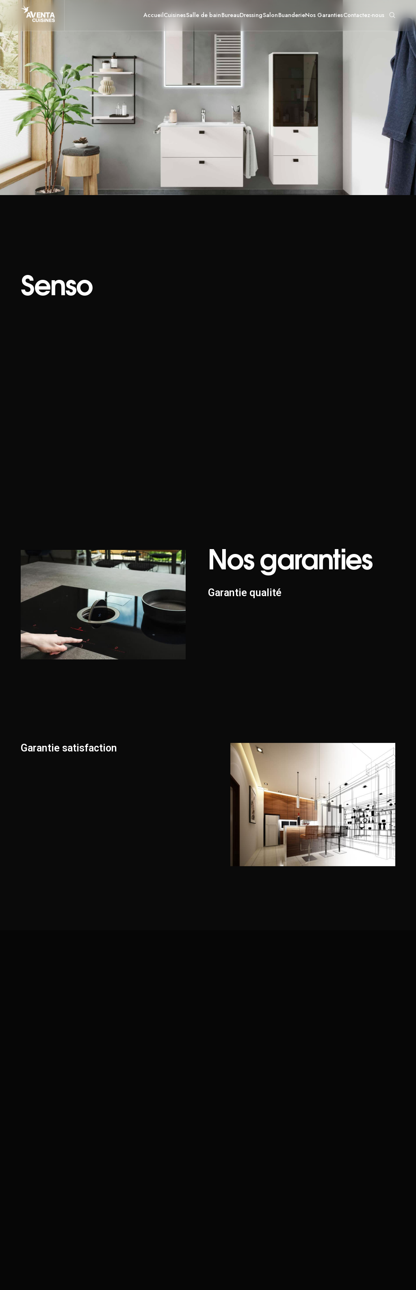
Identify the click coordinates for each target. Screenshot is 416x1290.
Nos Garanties (324, 15)
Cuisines (175, 15)
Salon (270, 15)
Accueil (153, 15)
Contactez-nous (363, 15)
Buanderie (291, 15)
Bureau (230, 15)
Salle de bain (203, 15)
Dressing (251, 15)
